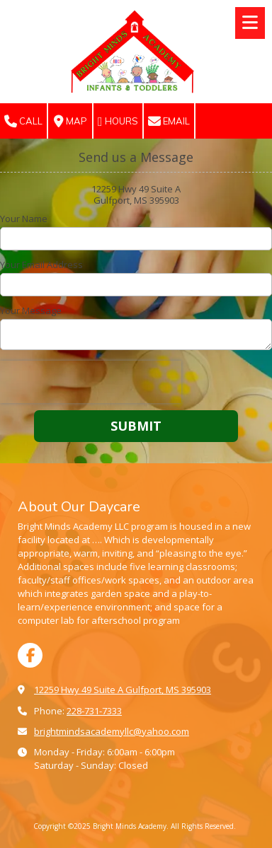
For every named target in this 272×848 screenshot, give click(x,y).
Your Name (23, 218)
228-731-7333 (94, 710)
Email (169, 121)
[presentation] (90, 382)
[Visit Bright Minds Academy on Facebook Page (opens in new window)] (30, 655)
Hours (118, 121)
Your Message (31, 310)
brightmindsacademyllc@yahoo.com (111, 731)
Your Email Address (41, 264)
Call (23, 121)
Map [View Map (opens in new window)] (70, 121)
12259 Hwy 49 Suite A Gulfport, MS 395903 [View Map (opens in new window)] (122, 689)
